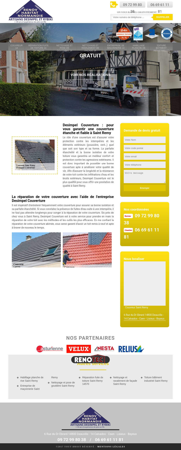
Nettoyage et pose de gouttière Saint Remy (63, 384)
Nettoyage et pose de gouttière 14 (64, 47)
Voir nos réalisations (90, 75)
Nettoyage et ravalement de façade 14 (90, 47)
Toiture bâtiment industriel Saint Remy (156, 379)
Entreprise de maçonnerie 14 (115, 46)
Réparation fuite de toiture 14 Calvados (38, 47)
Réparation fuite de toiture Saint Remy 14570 (92, 380)
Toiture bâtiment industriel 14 (161, 47)
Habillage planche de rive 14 (138, 47)
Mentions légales (111, 446)
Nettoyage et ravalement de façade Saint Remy (125, 380)
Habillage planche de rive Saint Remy (31, 379)
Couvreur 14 (16, 46)
